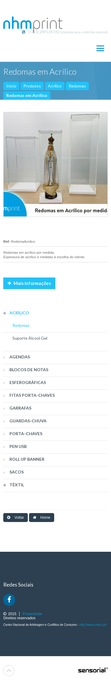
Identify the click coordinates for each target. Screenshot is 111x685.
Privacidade (32, 614)
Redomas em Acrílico (26, 95)
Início (11, 85)
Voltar (15, 517)
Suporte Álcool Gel (29, 338)
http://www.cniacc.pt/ (93, 624)
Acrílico (55, 85)
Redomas (77, 85)
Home (41, 517)
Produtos (32, 85)
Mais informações (29, 283)
